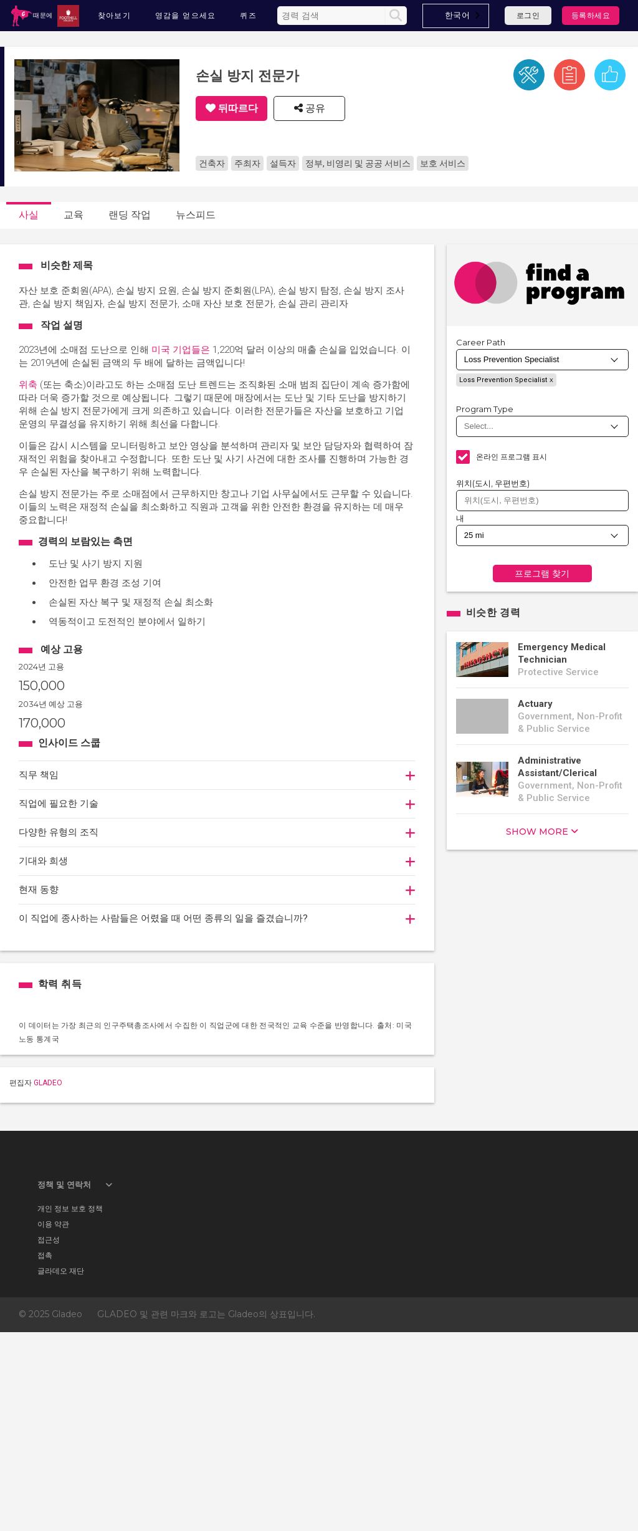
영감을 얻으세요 (185, 15)
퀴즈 (248, 15)
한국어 (457, 15)
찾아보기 (114, 15)
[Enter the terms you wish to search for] (332, 15)
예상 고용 (61, 649)
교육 (73, 215)
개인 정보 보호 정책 (70, 1406)
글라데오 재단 (60, 1469)
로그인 (528, 15)
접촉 (44, 1453)
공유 (314, 108)
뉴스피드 (196, 215)
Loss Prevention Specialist (503, 380)
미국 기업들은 (180, 349)
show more (537, 831)
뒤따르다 (238, 108)
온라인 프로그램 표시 (512, 456)
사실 (29, 215)
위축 (28, 384)
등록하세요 (591, 15)
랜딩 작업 (129, 215)
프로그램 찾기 (542, 573)
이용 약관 (53, 1422)
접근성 (48, 1437)
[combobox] (456, 16)
